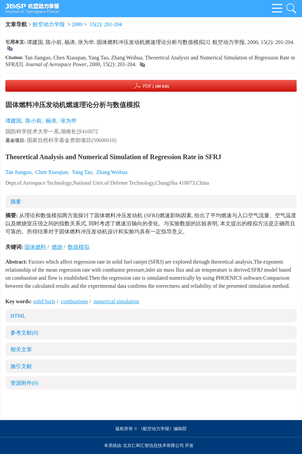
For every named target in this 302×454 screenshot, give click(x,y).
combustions (74, 301)
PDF (156, 86)
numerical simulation (116, 301)
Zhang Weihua (111, 172)
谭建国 (13, 121)
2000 (77, 24)
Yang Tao (82, 172)
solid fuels (44, 301)
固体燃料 (35, 247)
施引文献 (21, 366)
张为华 (68, 121)
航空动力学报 (49, 24)
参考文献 (24, 332)
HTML (18, 316)
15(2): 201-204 (106, 24)
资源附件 (24, 383)
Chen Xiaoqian (52, 172)
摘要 (15, 202)
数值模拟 (78, 247)
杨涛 (51, 121)
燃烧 (57, 247)
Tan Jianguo (18, 172)
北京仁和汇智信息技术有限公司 (153, 445)
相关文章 (21, 349)
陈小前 (34, 121)
